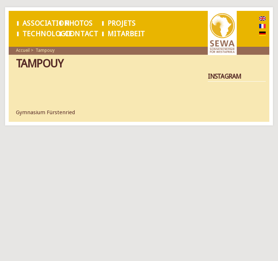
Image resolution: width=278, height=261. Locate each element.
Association (46, 23)
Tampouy (45, 50)
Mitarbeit (126, 34)
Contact (81, 34)
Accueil (23, 50)
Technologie (47, 34)
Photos (79, 23)
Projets (122, 23)
